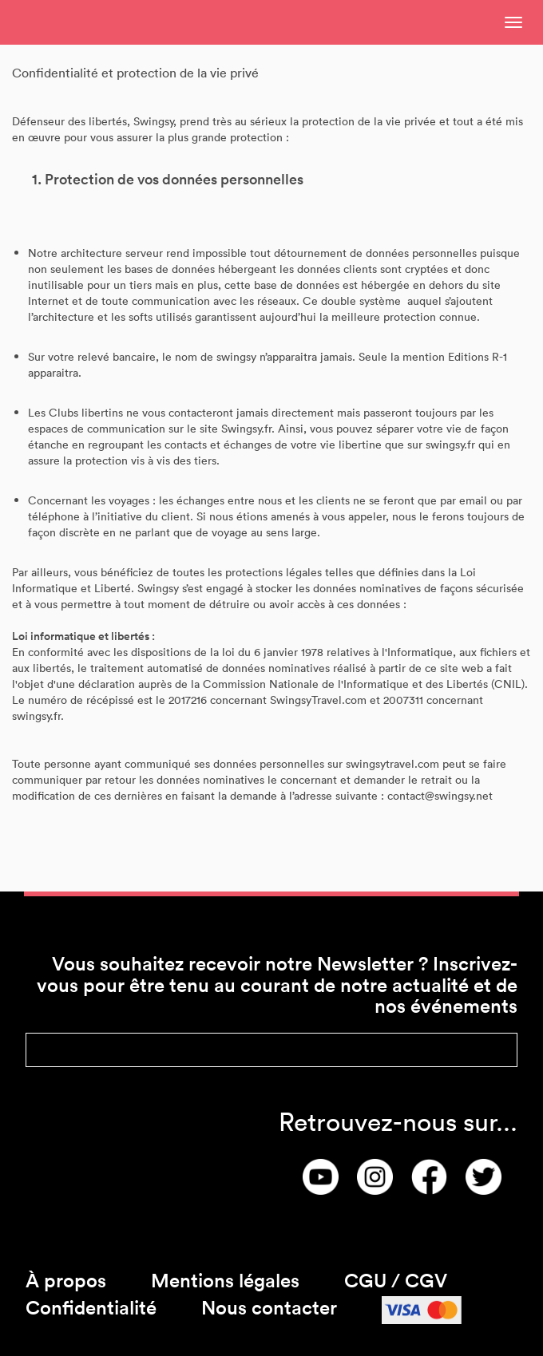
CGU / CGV (395, 1279)
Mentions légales (225, 1279)
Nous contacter (269, 1307)
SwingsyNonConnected (100, 22)
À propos (66, 1279)
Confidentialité (91, 1307)
